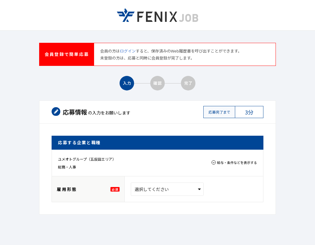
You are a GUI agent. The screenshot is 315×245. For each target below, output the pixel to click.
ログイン (128, 51)
